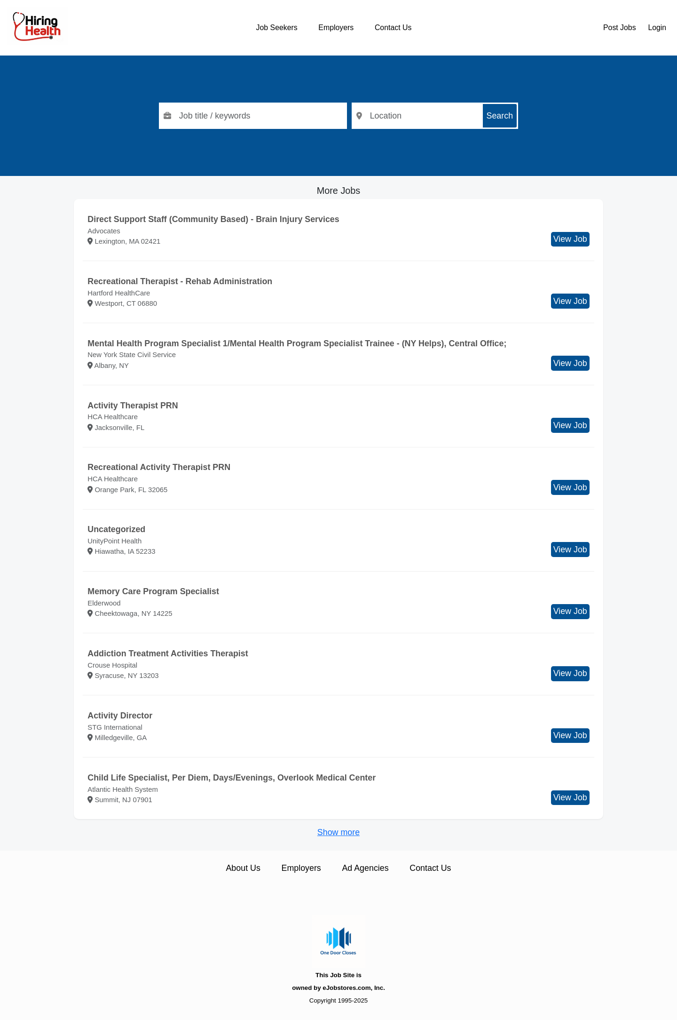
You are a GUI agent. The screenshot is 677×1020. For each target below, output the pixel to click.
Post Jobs (619, 28)
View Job (570, 239)
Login (657, 28)
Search (500, 115)
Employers (336, 28)
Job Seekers (277, 28)
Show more (338, 832)
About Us (243, 868)
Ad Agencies (365, 868)
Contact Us (393, 28)
